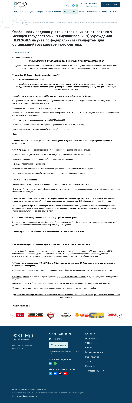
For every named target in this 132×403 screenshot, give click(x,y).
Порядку (43, 270)
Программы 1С (92, 338)
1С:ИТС (88, 343)
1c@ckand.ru (91, 6)
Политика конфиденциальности (24, 396)
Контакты (114, 11)
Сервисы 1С (91, 347)
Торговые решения (94, 371)
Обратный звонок (110, 4)
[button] (119, 315)
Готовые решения (53, 11)
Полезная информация (97, 11)
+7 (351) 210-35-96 (89, 3)
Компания (18, 11)
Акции (81, 11)
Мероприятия (70, 11)
